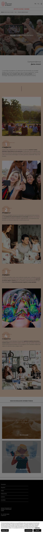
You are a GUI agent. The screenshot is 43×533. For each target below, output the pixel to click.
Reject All (37, 530)
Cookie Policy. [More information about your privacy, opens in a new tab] (37, 527)
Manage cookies (5, 530)
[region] (21, 527)
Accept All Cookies (28, 530)
